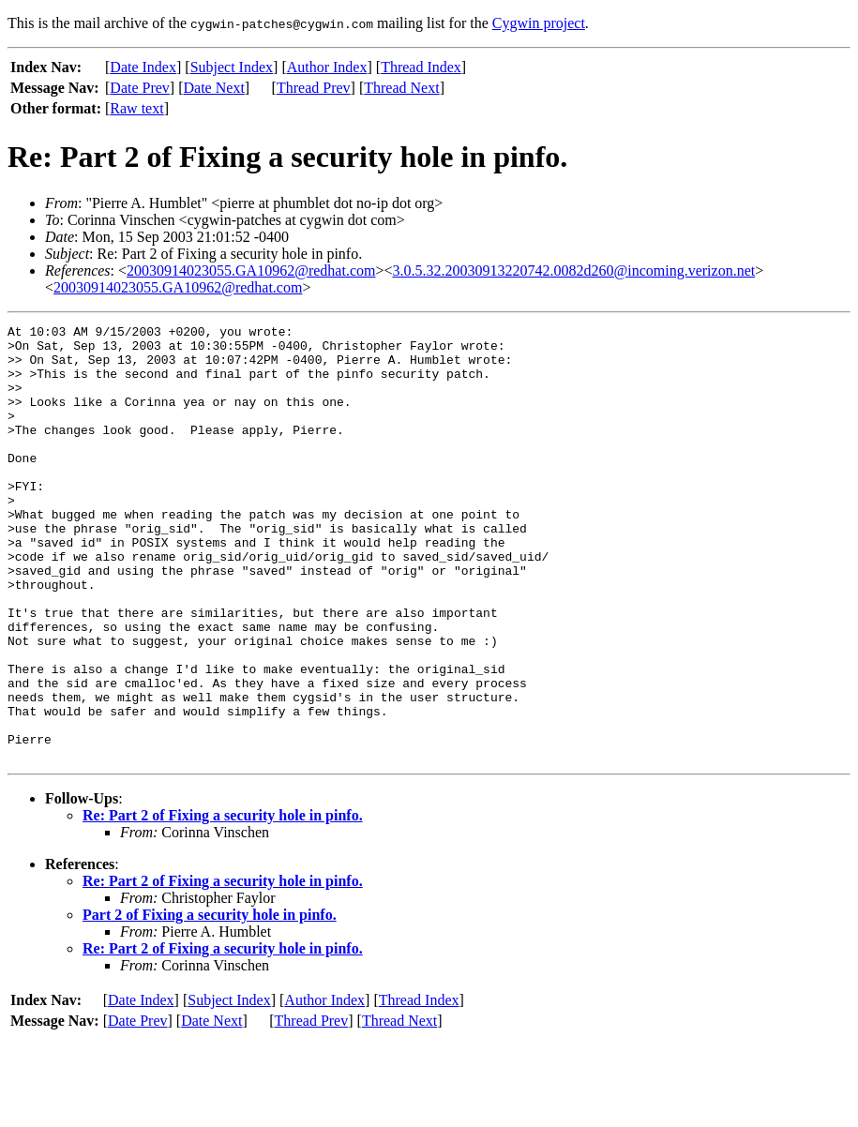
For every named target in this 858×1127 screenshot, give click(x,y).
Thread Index (421, 67)
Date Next (214, 88)
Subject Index (231, 67)
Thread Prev (314, 88)
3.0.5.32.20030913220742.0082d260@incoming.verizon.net (573, 270)
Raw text (136, 108)
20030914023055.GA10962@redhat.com (251, 270)
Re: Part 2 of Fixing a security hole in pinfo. (223, 902)
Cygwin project (538, 23)
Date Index (143, 67)
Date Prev (140, 88)
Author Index (327, 67)
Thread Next (401, 88)
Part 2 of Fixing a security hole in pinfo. (210, 1002)
